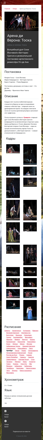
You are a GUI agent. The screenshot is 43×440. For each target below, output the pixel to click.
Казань (32, 339)
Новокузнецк (10, 348)
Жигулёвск (28, 337)
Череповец (20, 368)
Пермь (23, 350)
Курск (8, 344)
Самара (29, 355)
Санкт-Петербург (12, 357)
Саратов (31, 357)
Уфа (30, 364)
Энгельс (15, 370)
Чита (8, 370)
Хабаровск (18, 366)
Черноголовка (31, 368)
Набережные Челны (13, 346)
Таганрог (9, 362)
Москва (29, 344)
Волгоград (9, 335)
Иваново (9, 339)
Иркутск (25, 339)
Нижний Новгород (28, 346)
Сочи (33, 359)
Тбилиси (18, 362)
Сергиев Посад (23, 359)
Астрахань (26, 330)
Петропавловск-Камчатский (16, 353)
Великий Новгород (12, 333)
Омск (31, 348)
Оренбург (9, 350)
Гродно (8, 337)
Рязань (21, 355)
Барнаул (35, 330)
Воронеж (19, 335)
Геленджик (28, 335)
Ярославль (10, 373)
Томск (8, 364)
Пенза (17, 350)
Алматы (7, 330)
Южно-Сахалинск (26, 370)
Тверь (25, 362)
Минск (22, 344)
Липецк (15, 344)
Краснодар (21, 342)
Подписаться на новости (21, 431)
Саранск (23, 357)
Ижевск (17, 339)
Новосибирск (22, 348)
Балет (6, 417)
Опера (15, 9)
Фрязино (9, 366)
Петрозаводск (33, 350)
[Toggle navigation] (5, 3)
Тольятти (32, 362)
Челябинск (10, 368)
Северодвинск (11, 359)
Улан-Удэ (24, 364)
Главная (7, 9)
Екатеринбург (18, 337)
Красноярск (31, 342)
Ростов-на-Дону (11, 355)
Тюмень (15, 364)
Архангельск (16, 330)
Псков (30, 353)
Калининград (10, 342)
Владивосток (26, 333)
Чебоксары (28, 366)
